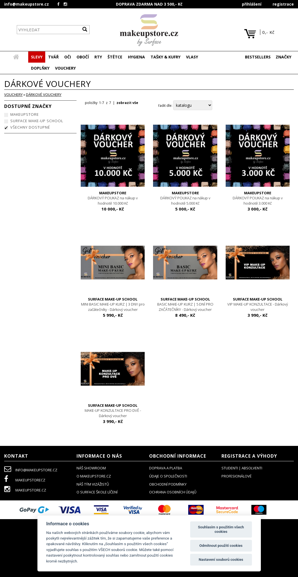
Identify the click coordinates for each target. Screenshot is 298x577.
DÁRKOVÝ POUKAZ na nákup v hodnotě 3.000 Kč (258, 198)
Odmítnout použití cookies (221, 545)
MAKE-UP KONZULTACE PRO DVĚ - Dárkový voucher (113, 410)
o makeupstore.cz (94, 476)
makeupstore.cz (25, 490)
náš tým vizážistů (93, 484)
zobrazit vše (127, 102)
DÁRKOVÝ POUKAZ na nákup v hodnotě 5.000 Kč (185, 198)
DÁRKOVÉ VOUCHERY (43, 94)
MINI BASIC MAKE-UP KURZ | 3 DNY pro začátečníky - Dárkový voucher (113, 304)
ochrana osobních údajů (172, 492)
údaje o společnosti (168, 476)
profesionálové (236, 476)
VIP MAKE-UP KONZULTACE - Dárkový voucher (258, 304)
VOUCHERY (13, 94)
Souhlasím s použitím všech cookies (221, 529)
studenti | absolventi (241, 467)
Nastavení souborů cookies (221, 559)
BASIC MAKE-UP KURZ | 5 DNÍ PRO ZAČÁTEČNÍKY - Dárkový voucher (185, 304)
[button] (53, 57)
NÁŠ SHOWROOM (91, 467)
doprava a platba (165, 467)
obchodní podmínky (168, 484)
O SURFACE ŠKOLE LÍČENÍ (97, 492)
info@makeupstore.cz (26, 4)
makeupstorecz (24, 480)
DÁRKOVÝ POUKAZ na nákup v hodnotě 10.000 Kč (113, 198)
